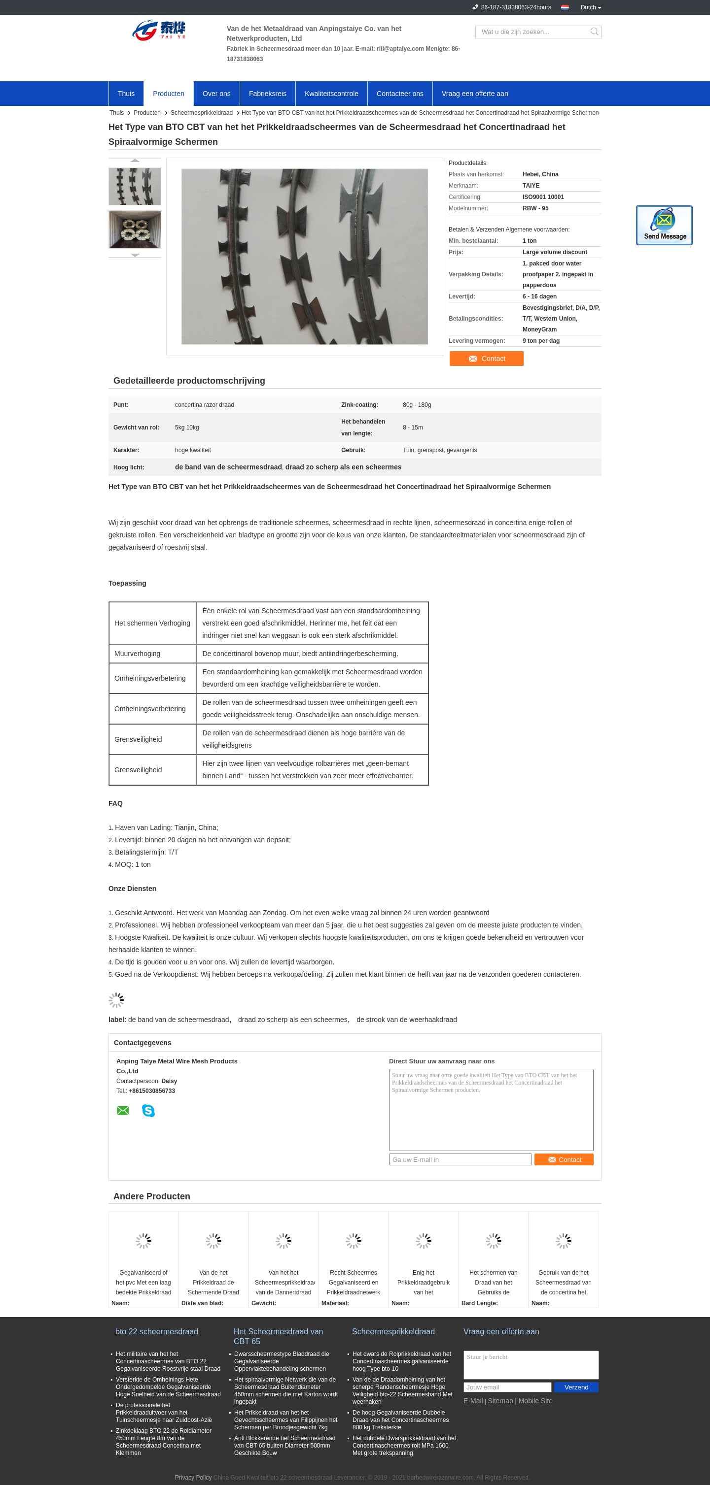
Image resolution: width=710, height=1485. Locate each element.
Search (595, 32)
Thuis (126, 94)
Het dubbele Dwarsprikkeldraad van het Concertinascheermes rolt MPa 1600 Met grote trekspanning (404, 1445)
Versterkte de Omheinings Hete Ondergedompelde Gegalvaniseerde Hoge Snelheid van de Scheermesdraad (168, 1387)
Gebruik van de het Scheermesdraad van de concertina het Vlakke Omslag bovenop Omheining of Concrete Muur (563, 1283)
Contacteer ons (400, 94)
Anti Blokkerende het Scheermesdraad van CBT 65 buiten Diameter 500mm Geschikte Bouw (284, 1445)
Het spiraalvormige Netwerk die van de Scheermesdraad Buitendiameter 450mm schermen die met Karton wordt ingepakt (286, 1390)
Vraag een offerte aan (475, 94)
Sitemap (500, 1401)
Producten (168, 94)
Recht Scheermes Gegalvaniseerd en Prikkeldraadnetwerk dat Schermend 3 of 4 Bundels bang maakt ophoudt (353, 1283)
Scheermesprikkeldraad (202, 112)
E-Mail (473, 1401)
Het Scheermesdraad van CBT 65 (278, 1336)
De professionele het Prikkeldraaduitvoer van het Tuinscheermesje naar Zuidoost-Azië (164, 1412)
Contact (493, 359)
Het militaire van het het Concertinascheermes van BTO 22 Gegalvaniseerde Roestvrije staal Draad (168, 1361)
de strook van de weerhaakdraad (406, 1019)
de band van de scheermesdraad (178, 1019)
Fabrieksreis (267, 94)
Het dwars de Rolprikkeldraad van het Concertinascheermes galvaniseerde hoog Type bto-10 (402, 1361)
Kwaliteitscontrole (331, 94)
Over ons (217, 94)
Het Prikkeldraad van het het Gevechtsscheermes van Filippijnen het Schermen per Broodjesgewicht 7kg (285, 1420)
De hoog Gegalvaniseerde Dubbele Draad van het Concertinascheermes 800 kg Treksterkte (401, 1420)
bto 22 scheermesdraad (156, 1331)
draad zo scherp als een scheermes (293, 1019)
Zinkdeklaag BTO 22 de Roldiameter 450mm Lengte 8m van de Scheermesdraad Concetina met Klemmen (164, 1441)
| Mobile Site (534, 1401)
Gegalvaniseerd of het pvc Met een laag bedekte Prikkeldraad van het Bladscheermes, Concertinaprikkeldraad (145, 1283)
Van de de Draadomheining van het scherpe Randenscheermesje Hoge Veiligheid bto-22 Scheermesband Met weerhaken (403, 1390)
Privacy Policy (193, 1477)
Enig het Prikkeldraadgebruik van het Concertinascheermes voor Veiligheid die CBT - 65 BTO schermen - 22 (424, 1283)
